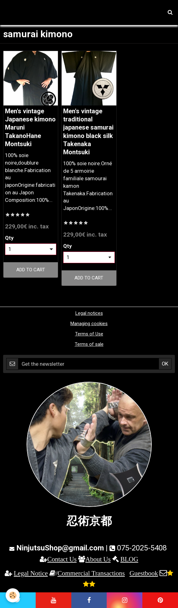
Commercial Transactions (91, 573)
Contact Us (62, 559)
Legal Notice (31, 573)
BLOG (129, 559)
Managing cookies (89, 323)
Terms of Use (89, 334)
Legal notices (89, 313)
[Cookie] (13, 595)
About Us (98, 559)
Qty (9, 238)
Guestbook (144, 573)
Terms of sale (89, 344)
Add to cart (30, 270)
